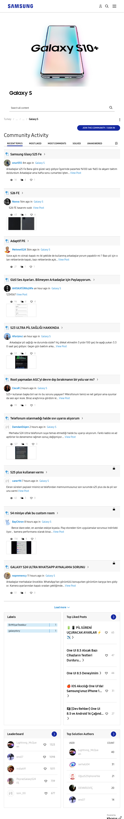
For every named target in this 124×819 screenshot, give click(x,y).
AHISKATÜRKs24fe (22, 288)
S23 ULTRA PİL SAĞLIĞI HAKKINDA (34, 328)
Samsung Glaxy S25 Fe (26, 154)
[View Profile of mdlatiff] (21, 768)
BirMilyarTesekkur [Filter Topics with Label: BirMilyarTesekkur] (17, 625)
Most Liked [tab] (35, 143)
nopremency (19, 575)
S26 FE (15, 193)
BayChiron (18, 521)
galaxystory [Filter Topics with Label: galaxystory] (14, 631)
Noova (15, 201)
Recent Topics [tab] (15, 143)
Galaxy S (40, 162)
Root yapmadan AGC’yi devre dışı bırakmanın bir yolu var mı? (52, 379)
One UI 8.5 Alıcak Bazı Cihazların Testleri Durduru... (82, 655)
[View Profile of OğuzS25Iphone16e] (89, 776)
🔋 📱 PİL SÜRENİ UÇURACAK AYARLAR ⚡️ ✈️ (84, 632)
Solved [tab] (77, 143)
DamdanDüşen (20, 426)
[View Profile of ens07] (19, 756)
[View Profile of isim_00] (21, 793)
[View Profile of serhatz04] (84, 764)
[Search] (61, 107)
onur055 (17, 162)
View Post (75, 172)
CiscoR (16, 388)
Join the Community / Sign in (99, 127)
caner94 (16, 480)
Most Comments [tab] (57, 143)
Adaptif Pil (17, 241)
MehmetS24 (19, 249)
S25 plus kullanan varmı (27, 472)
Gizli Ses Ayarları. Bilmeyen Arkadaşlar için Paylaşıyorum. (50, 280)
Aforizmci (17, 336)
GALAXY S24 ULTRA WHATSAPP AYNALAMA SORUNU (47, 567)
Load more (60, 607)
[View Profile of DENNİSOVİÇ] (85, 787)
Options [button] (114, 119)
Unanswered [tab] (94, 143)
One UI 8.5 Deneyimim (83, 673)
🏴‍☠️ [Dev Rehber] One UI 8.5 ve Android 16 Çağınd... (85, 711)
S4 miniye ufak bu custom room (32, 513)
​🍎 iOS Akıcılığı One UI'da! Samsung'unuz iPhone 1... (85, 688)
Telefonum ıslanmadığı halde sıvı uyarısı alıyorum (44, 418)
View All (91, 617)
